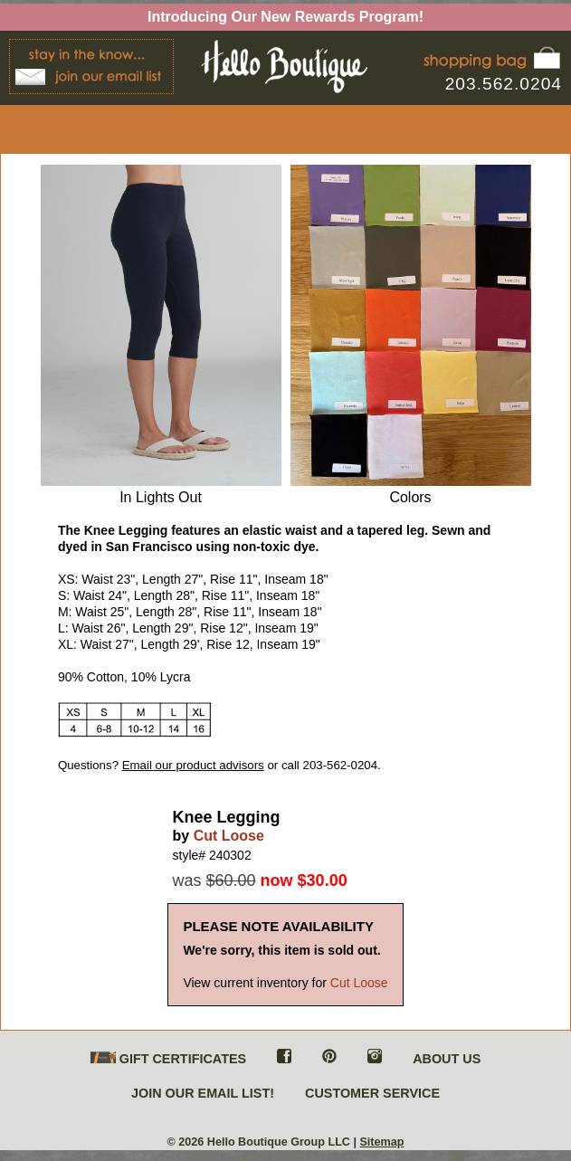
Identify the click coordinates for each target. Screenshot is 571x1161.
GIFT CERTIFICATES (168, 1059)
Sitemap (381, 1142)
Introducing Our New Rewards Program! (285, 16)
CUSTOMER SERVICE (372, 1093)
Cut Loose (229, 835)
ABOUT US (447, 1059)
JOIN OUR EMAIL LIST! (202, 1093)
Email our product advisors (193, 765)
